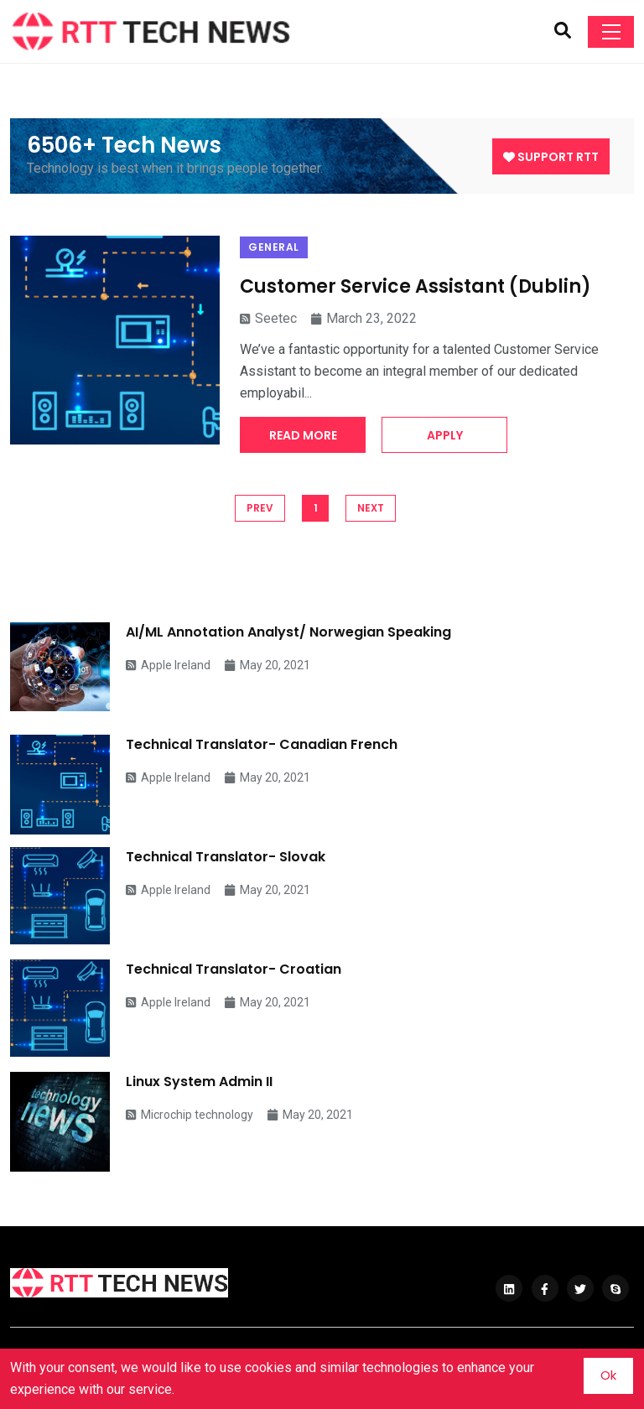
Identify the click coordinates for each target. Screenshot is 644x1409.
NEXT (370, 508)
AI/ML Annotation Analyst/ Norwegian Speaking (288, 632)
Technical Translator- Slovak (225, 856)
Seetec (268, 318)
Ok (608, 1375)
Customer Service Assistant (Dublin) (415, 286)
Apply (445, 435)
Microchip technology (189, 1114)
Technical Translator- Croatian (233, 969)
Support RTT (551, 156)
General (273, 247)
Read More (303, 435)
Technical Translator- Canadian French (261, 744)
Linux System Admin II (199, 1081)
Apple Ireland (168, 665)
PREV (260, 508)
